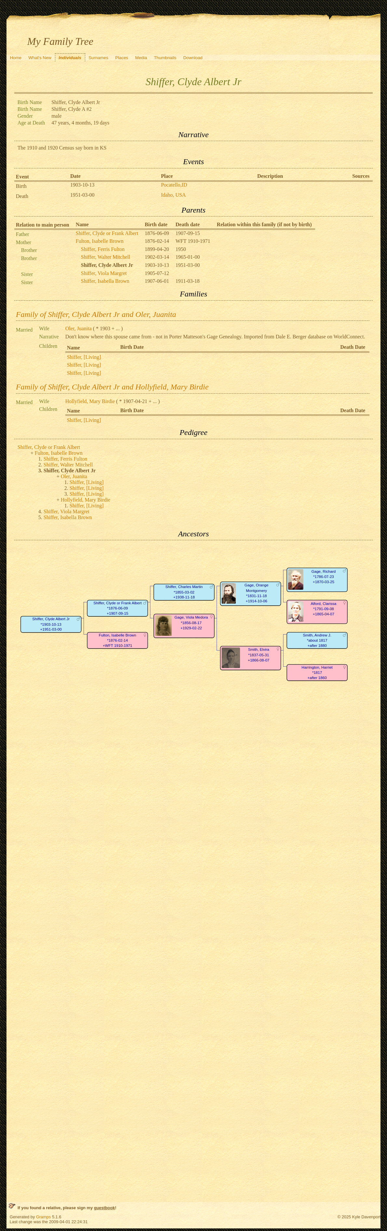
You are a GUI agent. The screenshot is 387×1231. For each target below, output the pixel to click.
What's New (39, 57)
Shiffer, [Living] (84, 357)
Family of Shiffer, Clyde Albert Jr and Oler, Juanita (96, 314)
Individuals (70, 57)
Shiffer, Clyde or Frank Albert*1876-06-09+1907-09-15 (117, 608)
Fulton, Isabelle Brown (100, 241)
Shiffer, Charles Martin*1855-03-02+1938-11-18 (184, 592)
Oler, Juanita (78, 328)
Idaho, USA (173, 195)
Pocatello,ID (174, 185)
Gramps (43, 1216)
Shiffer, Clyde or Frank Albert (107, 233)
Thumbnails (165, 57)
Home (15, 57)
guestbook (104, 1207)
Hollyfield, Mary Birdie (90, 401)
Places (121, 57)
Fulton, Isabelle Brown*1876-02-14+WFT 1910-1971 (117, 640)
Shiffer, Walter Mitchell (105, 257)
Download (192, 57)
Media (141, 57)
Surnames (98, 57)
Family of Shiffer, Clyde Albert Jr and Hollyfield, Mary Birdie (112, 387)
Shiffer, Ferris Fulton (103, 249)
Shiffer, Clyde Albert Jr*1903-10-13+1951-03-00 (51, 624)
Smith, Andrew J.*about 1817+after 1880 (317, 640)
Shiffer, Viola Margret (104, 273)
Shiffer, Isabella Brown (105, 281)
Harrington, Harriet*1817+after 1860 (317, 672)
